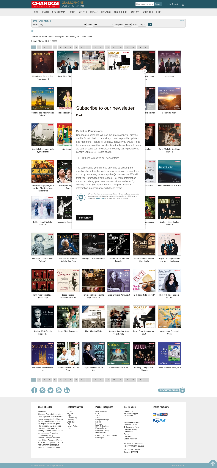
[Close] (144, 71)
